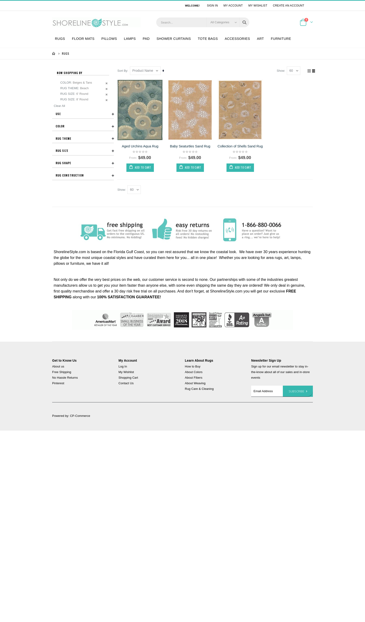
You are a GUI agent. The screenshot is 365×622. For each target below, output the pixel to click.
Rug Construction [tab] (85, 175)
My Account (233, 5)
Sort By (123, 70)
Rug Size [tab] (85, 150)
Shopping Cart (128, 378)
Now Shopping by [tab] (69, 73)
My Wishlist (257, 5)
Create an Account (288, 5)
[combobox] (202, 22)
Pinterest (58, 383)
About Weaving (195, 383)
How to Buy (192, 366)
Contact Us (126, 383)
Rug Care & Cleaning (199, 389)
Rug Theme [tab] (85, 138)
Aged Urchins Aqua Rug (141, 146)
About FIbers (193, 378)
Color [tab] (85, 126)
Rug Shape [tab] (85, 163)
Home (53, 53)
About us (58, 366)
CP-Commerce (80, 416)
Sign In (212, 5)
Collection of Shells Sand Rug (240, 146)
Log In (122, 366)
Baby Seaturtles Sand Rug (191, 146)
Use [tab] (85, 114)
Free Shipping (61, 372)
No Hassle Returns (65, 378)
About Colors (194, 372)
